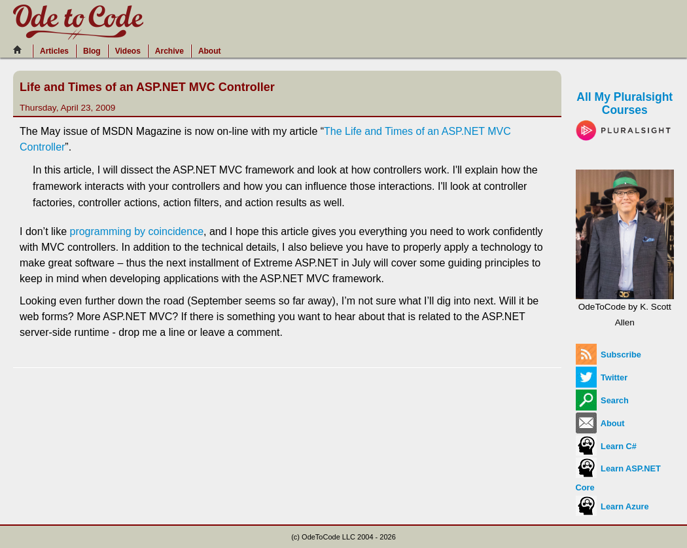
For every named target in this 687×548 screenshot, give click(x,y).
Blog (92, 51)
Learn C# (606, 446)
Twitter (602, 377)
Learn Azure (612, 506)
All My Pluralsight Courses (625, 113)
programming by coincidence (136, 231)
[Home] (21, 49)
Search (602, 400)
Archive (169, 51)
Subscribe (608, 354)
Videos (128, 51)
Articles (54, 51)
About (209, 51)
